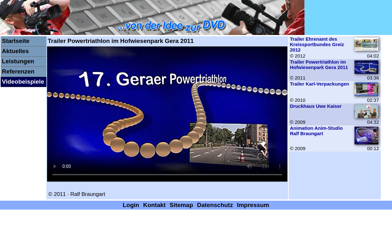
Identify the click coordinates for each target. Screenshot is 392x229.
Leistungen (18, 61)
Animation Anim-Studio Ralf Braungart (316, 130)
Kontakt (154, 205)
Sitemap (181, 205)
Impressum (253, 205)
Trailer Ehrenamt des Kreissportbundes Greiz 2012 (317, 44)
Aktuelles (15, 51)
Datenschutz (215, 205)
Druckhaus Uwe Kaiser (316, 106)
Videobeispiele (23, 81)
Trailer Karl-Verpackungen (319, 84)
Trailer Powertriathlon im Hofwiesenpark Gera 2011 (319, 64)
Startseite (16, 41)
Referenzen (18, 71)
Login (131, 205)
